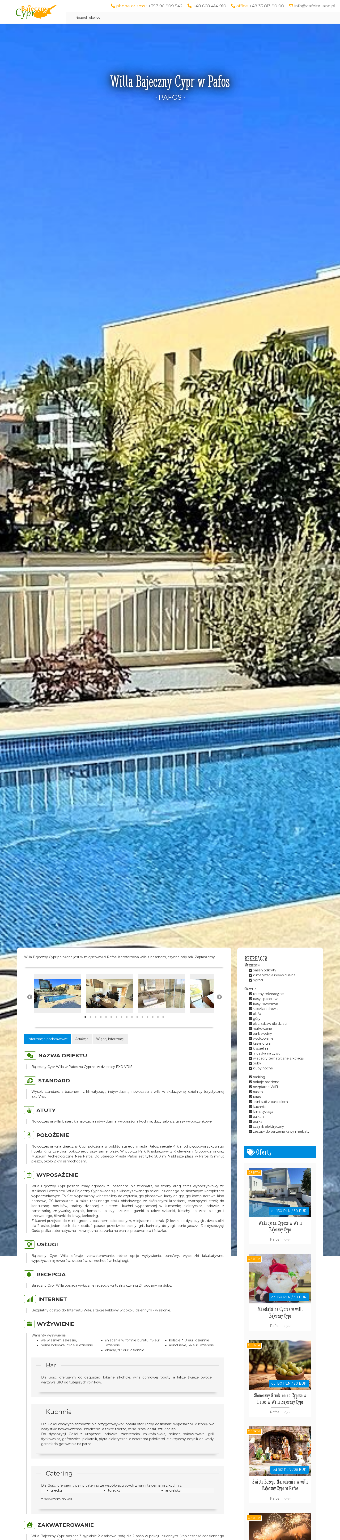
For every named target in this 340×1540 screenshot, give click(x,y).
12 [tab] (142, 1017)
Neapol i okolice (88, 17)
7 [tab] (116, 1017)
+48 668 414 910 (209, 5)
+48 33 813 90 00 (266, 5)
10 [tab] (132, 1017)
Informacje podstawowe (48, 1039)
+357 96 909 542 (165, 5)
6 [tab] (111, 1017)
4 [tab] (100, 1017)
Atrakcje (82, 1039)
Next (219, 996)
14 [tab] (152, 1017)
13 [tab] (147, 1017)
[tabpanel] (57, 993)
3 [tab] (95, 1017)
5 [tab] (106, 1017)
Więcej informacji (110, 1039)
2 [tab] (90, 1017)
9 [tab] (126, 1017)
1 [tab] (85, 1017)
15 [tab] (158, 1017)
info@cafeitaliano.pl (314, 5)
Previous (29, 996)
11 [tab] (137, 1017)
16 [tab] (163, 1017)
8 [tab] (121, 1017)
